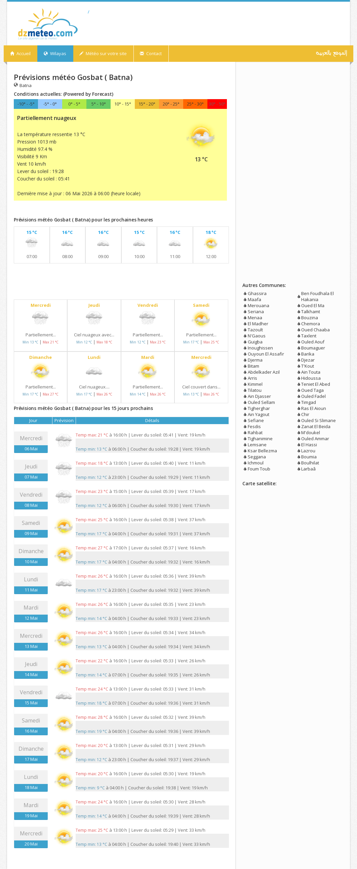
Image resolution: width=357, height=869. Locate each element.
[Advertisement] (92, 210)
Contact (151, 53)
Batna (23, 85)
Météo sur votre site (103, 53)
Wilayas (55, 53)
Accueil (20, 53)
